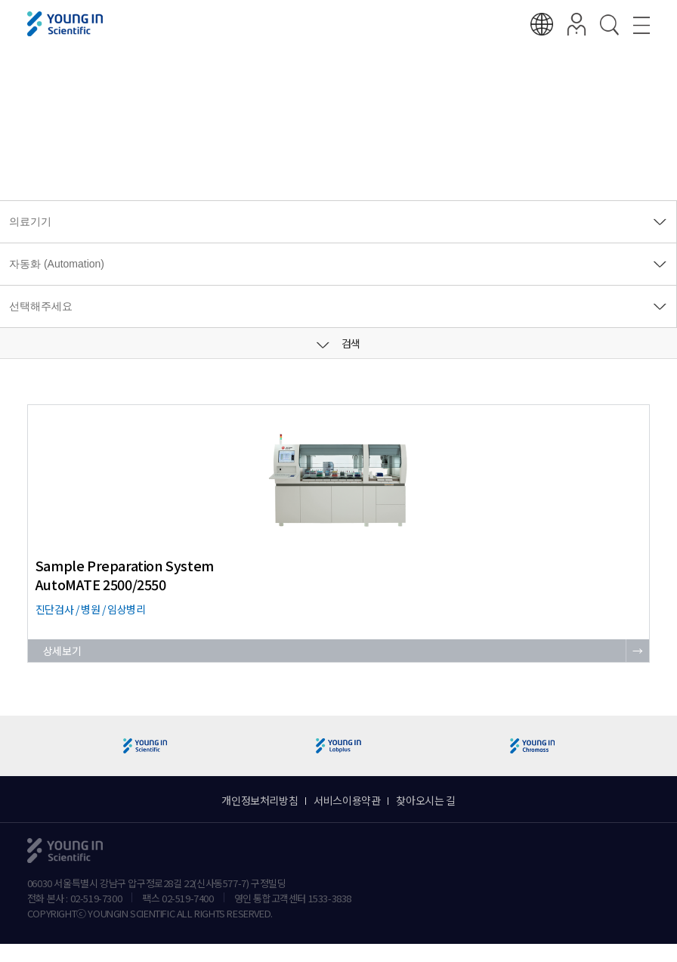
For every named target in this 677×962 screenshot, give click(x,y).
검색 (338, 343)
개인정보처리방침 (259, 800)
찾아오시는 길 (425, 800)
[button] (659, 746)
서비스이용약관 (347, 800)
